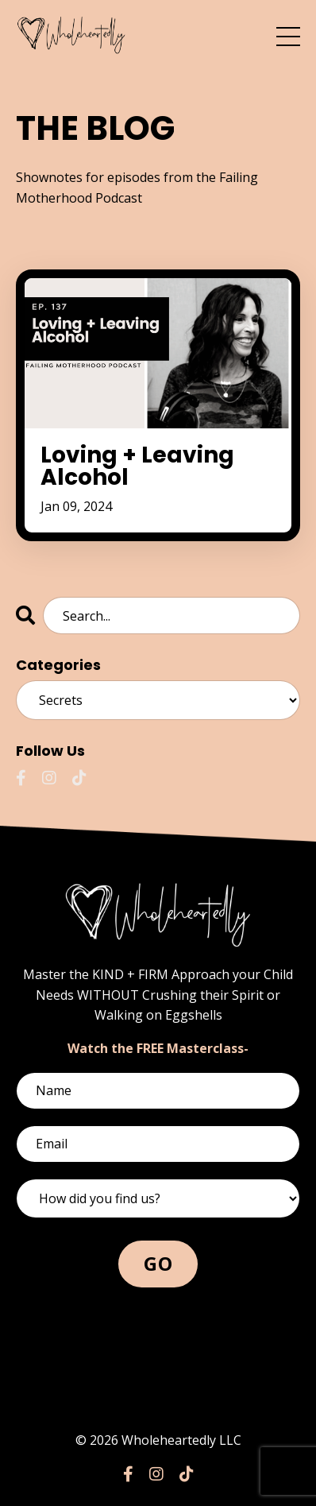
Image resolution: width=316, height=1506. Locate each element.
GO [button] (158, 1263)
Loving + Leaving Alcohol (137, 466)
